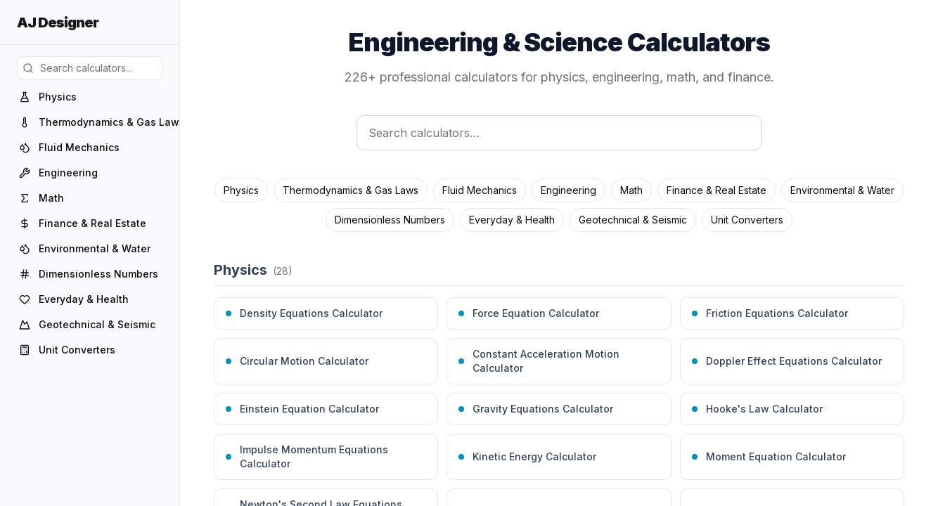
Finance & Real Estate (716, 190)
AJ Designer (57, 22)
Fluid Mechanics (479, 190)
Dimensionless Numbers (390, 220)
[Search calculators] (559, 132)
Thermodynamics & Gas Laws (350, 190)
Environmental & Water (842, 190)
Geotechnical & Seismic (633, 220)
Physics (241, 190)
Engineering (568, 190)
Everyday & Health (512, 220)
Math (631, 190)
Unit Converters (747, 220)
